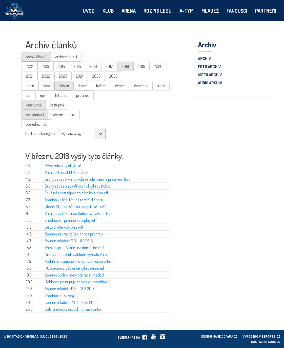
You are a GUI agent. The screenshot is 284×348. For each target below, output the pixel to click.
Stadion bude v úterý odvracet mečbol (74, 275)
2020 (158, 66)
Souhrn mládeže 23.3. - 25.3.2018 (71, 302)
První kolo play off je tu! (63, 165)
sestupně (57, 104)
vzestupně (34, 104)
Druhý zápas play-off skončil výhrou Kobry (77, 186)
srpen (161, 85)
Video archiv (210, 75)
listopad (61, 95)
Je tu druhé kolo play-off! (64, 227)
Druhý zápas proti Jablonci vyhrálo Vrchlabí (78, 254)
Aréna (128, 10)
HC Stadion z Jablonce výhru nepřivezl (74, 268)
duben (83, 85)
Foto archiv (209, 67)
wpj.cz (231, 336)
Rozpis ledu (158, 10)
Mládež (210, 10)
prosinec (82, 95)
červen (120, 85)
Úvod (89, 10)
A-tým (186, 10)
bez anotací (35, 114)
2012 (29, 66)
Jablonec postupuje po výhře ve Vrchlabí (76, 281)
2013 (45, 66)
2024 (80, 76)
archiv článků (36, 56)
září (28, 95)
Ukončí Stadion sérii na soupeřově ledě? (75, 206)
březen (64, 85)
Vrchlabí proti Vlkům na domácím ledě (74, 247)
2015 (77, 66)
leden (30, 85)
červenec (141, 85)
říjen (43, 95)
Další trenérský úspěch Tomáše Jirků (73, 309)
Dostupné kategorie (40, 133)
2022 (46, 76)
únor (46, 85)
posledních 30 (37, 124)
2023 (63, 76)
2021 (29, 76)
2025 (96, 76)
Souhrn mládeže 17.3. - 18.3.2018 (70, 288)
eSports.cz (270, 336)
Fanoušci (237, 10)
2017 (109, 66)
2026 (113, 76)
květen (101, 85)
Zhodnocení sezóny (60, 295)
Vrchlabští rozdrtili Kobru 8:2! (67, 172)
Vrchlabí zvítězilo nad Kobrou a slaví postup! (78, 213)
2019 (141, 66)
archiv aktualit (66, 56)
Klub (108, 10)
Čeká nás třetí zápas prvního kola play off (76, 192)
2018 (125, 66)
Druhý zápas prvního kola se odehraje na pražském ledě (87, 179)
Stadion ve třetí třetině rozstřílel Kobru (74, 199)
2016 (93, 66)
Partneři (265, 10)
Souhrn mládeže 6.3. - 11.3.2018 (69, 240)
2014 (61, 66)
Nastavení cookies (265, 342)
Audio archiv (210, 83)
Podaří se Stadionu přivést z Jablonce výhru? (79, 261)
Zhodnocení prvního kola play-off (71, 220)
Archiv (204, 59)
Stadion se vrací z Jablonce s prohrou (74, 233)
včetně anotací (63, 114)
